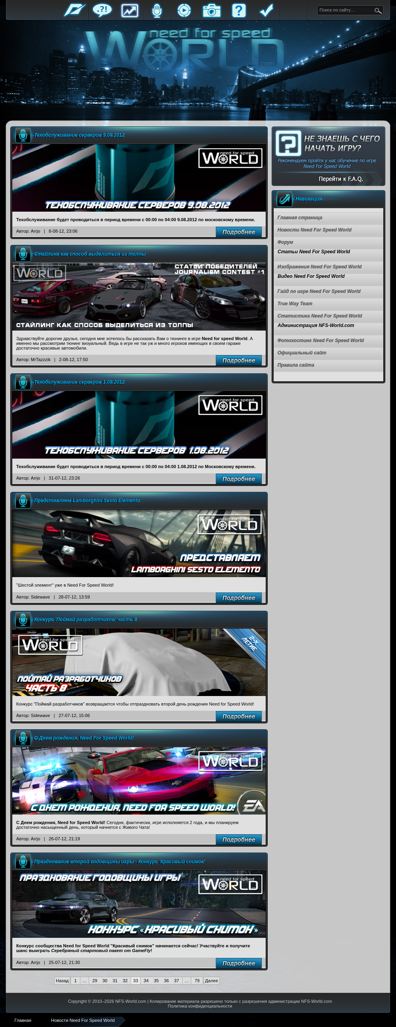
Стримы (184, 17)
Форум (102, 17)
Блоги (156, 17)
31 (114, 980)
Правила (266, 17)
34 (146, 980)
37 (176, 980)
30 (105, 980)
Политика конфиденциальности (200, 1006)
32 (125, 980)
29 (94, 980)
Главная (74, 17)
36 (166, 980)
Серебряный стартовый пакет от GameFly (100, 950)
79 (196, 980)
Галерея (211, 17)
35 (156, 980)
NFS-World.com (130, 1001)
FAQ (238, 17)
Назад (62, 980)
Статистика (129, 17)
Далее (211, 980)
